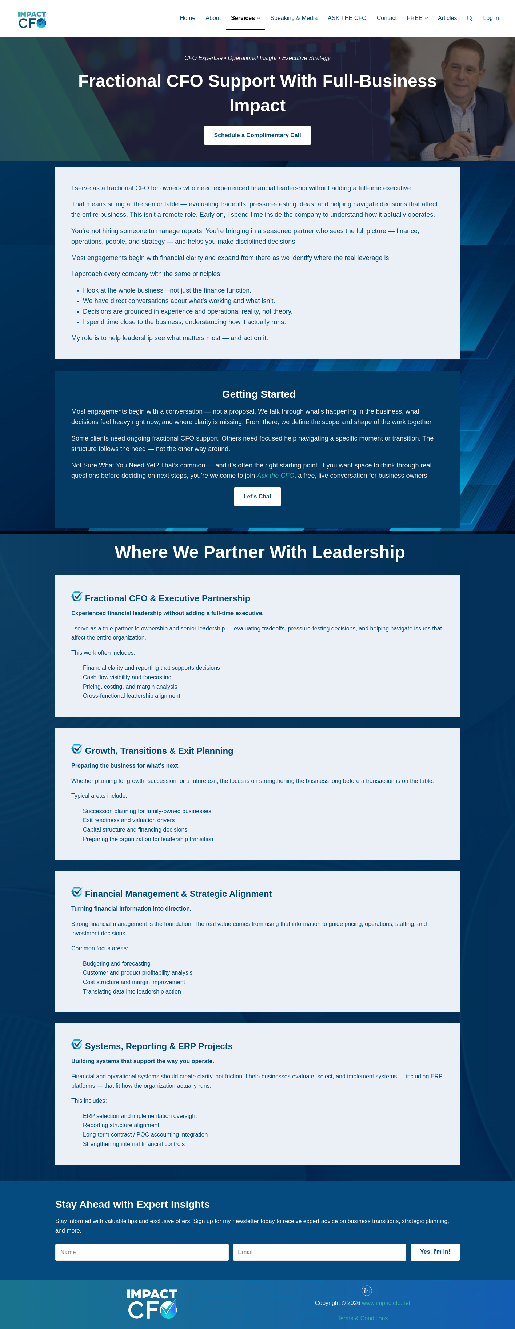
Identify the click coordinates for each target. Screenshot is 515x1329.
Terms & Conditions (363, 1318)
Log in (491, 18)
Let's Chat (258, 496)
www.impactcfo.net (386, 1303)
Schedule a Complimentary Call (257, 135)
